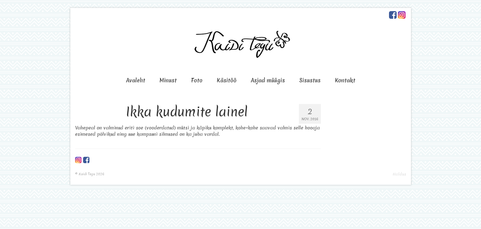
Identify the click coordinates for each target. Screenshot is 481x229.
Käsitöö (227, 80)
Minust (168, 80)
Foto (196, 80)
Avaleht (135, 80)
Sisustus (310, 80)
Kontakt (345, 80)
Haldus (399, 174)
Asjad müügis (268, 80)
